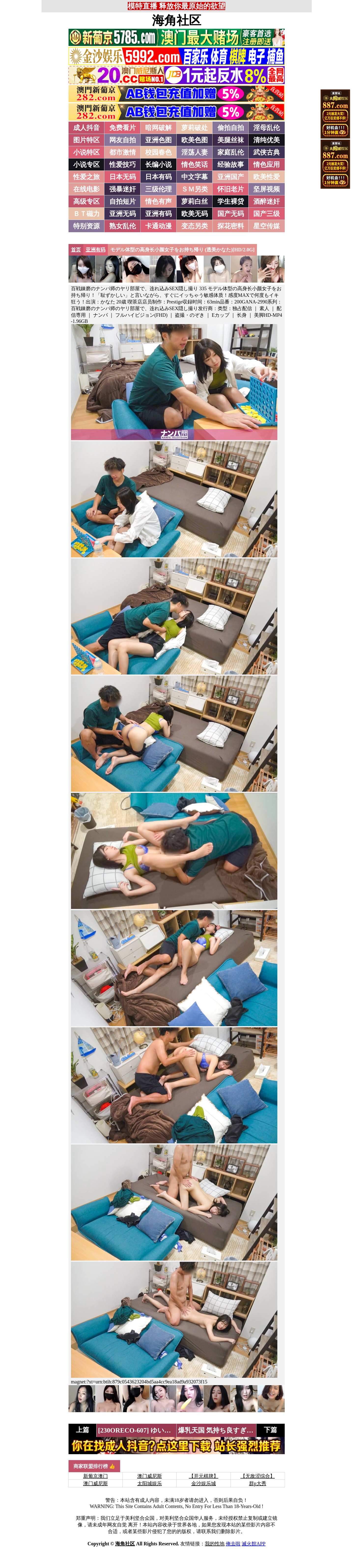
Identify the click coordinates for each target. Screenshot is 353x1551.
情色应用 (266, 164)
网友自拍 (122, 140)
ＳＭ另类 (194, 189)
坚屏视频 (266, 189)
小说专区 (86, 164)
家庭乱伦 (230, 152)
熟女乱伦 (122, 226)
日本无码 (122, 177)
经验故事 (230, 164)
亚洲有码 (158, 213)
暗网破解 (158, 127)
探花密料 (230, 226)
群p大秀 (257, 1483)
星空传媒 (266, 226)
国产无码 (230, 213)
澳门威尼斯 (149, 1476)
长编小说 (158, 164)
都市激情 (122, 152)
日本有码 (158, 177)
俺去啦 (233, 1543)
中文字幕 (194, 177)
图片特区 (86, 140)
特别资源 (86, 226)
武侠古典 (266, 152)
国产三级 (266, 213)
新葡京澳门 (95, 1476)
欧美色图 (194, 140)
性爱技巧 (122, 164)
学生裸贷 (230, 201)
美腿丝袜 (230, 140)
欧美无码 (194, 213)
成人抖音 (86, 127)
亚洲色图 (158, 140)
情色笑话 (194, 164)
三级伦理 (158, 189)
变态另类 (194, 226)
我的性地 (215, 1543)
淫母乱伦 (266, 127)
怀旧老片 (230, 189)
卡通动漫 (158, 226)
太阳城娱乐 (149, 1483)
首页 (76, 249)
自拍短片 (122, 201)
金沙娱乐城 (203, 1483)
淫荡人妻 (194, 152)
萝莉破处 (194, 127)
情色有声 (158, 201)
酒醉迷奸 (266, 201)
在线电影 (86, 189)
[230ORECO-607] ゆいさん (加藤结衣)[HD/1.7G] (169, 1430)
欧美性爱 (266, 177)
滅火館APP (254, 1543)
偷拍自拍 (230, 127)
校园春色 (158, 152)
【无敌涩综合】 (257, 1476)
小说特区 (86, 152)
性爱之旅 (86, 177)
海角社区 (176, 20)
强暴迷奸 (122, 189)
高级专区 (86, 201)
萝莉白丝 (194, 201)
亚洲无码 (122, 213)
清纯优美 (266, 140)
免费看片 (122, 127)
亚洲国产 (230, 177)
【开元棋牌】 (203, 1476)
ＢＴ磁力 (86, 213)
